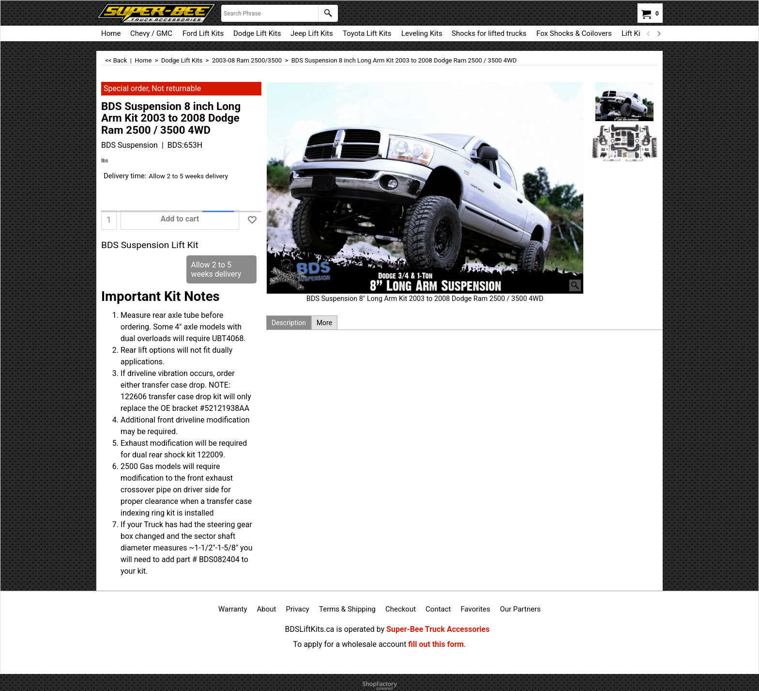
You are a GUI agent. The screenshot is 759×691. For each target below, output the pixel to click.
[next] (658, 33)
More (324, 323)
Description (289, 323)
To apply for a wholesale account (350, 644)
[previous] (648, 33)
